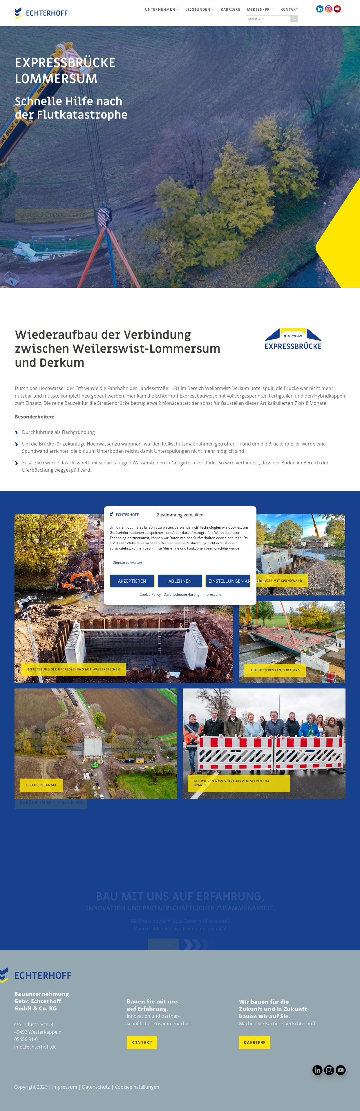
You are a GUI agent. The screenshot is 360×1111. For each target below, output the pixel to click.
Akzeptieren (132, 581)
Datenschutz (96, 1087)
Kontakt (289, 9)
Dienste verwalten (127, 562)
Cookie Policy (150, 594)
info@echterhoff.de (35, 1047)
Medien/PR (260, 9)
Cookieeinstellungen (137, 1087)
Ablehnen (180, 581)
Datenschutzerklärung (182, 594)
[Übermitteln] (294, 18)
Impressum (211, 594)
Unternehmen (162, 9)
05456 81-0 (26, 1039)
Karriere (230, 9)
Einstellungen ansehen (229, 581)
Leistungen (200, 9)
